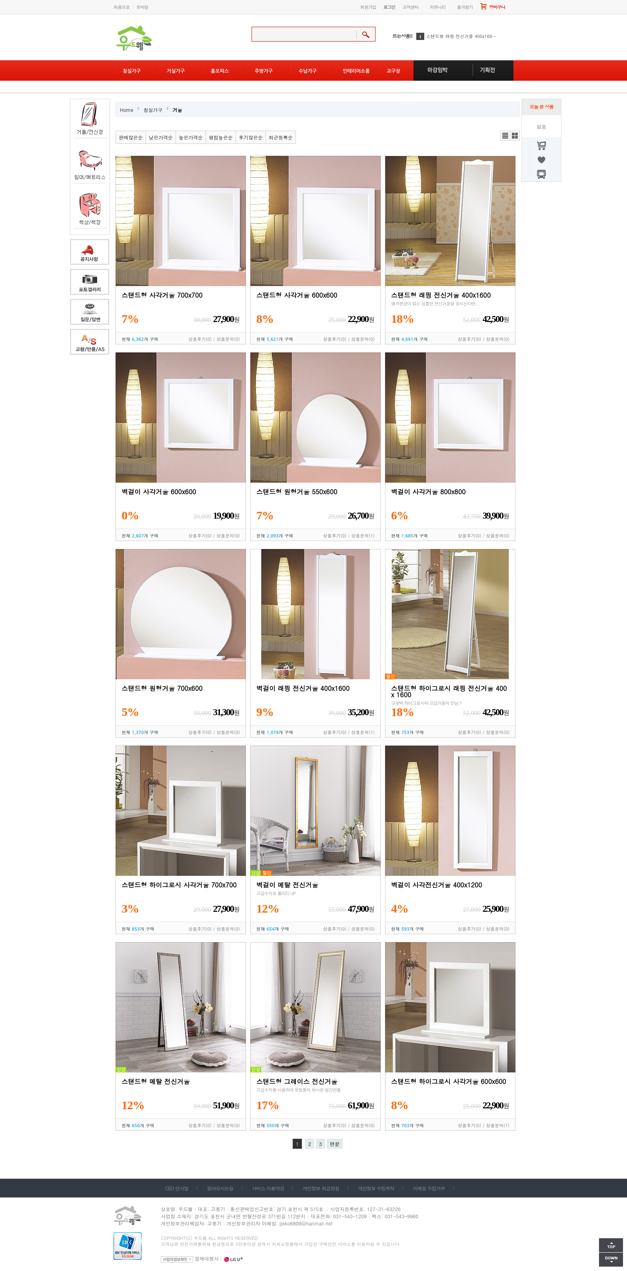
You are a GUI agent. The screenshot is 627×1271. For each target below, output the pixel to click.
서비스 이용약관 (268, 1188)
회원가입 (368, 7)
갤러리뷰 (515, 136)
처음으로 (122, 7)
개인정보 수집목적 (376, 1188)
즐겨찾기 (465, 7)
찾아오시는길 (220, 1188)
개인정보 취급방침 (321, 1188)
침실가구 (153, 109)
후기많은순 (251, 137)
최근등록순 (281, 137)
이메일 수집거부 (429, 1188)
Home (127, 109)
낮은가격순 (161, 137)
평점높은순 (221, 137)
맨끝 (334, 1143)
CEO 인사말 (176, 1188)
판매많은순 (131, 137)
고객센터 (411, 7)
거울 (177, 109)
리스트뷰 (505, 136)
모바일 (142, 7)
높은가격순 (191, 137)
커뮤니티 (438, 7)
